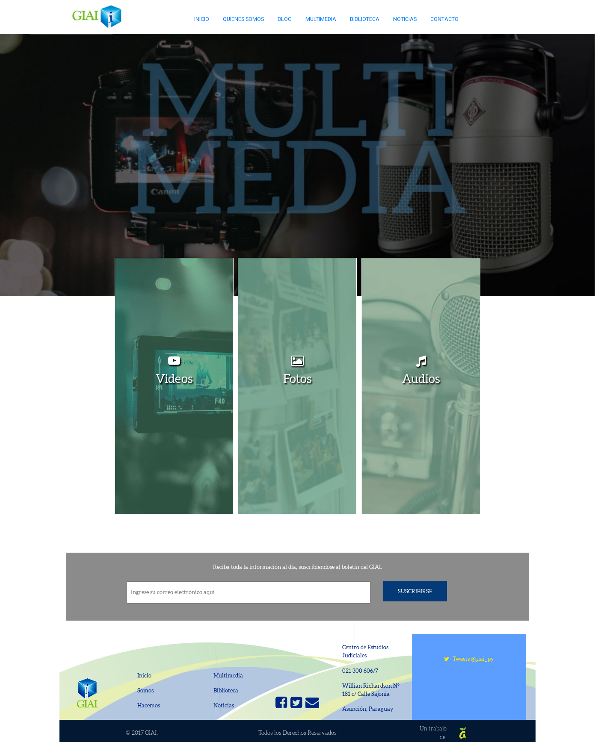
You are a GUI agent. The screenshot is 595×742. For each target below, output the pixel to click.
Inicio (201, 19)
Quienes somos (243, 19)
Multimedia (320, 19)
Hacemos (148, 705)
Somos (145, 690)
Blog (285, 19)
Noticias (405, 19)
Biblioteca (364, 19)
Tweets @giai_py (469, 659)
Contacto (444, 19)
